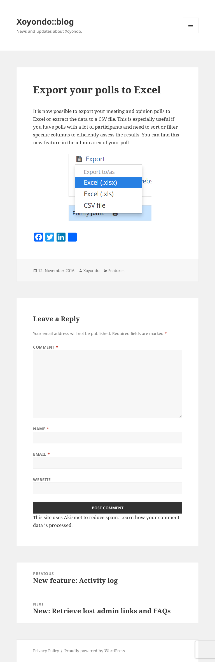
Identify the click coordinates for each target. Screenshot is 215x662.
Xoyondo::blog (45, 21)
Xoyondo (91, 270)
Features (116, 270)
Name (41, 428)
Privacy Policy (46, 650)
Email (41, 454)
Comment (45, 347)
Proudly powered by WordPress (94, 650)
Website (42, 479)
